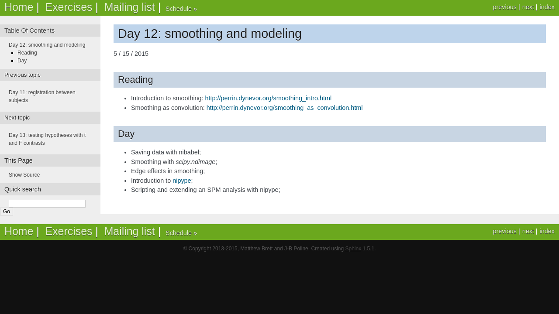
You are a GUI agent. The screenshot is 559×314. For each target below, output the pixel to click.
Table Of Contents (29, 30)
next (528, 6)
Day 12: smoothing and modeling (47, 45)
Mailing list (129, 7)
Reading (27, 53)
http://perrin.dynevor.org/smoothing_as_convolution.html (285, 107)
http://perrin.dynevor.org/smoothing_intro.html (268, 98)
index (547, 6)
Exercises (69, 7)
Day (22, 61)
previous (504, 6)
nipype (182, 180)
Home (18, 7)
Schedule (179, 8)
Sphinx (353, 249)
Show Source (24, 175)
